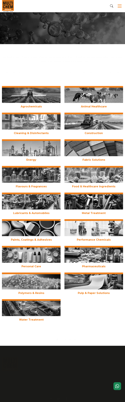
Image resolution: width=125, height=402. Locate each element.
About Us (81, 357)
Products (81, 363)
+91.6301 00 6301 (35, 363)
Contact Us (116, 363)
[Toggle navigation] (120, 6)
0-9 (88, 77)
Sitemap (114, 368)
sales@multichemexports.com (43, 368)
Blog (112, 357)
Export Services (85, 368)
